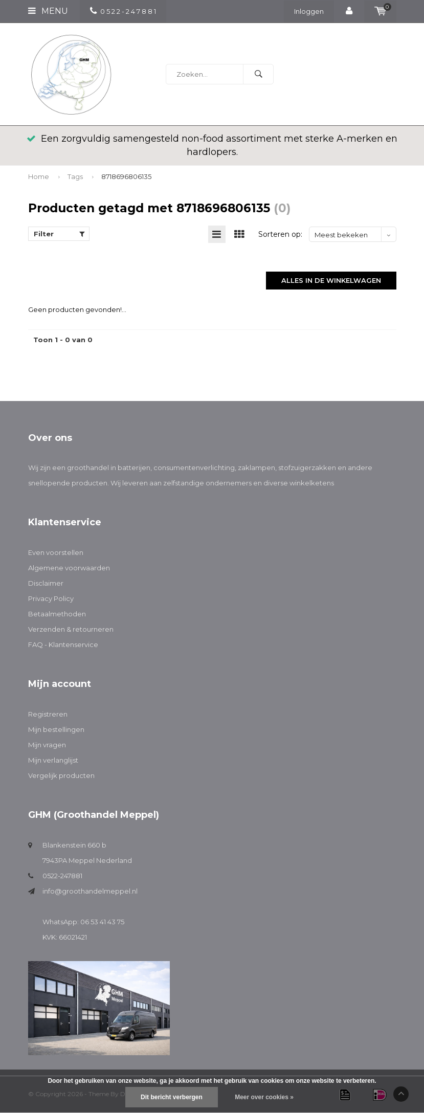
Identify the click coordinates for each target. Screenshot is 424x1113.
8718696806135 (126, 176)
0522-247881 (62, 876)
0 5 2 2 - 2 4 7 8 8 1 (123, 11)
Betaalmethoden (57, 614)
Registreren (48, 714)
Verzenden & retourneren (71, 630)
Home (38, 176)
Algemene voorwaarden (69, 568)
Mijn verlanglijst (53, 760)
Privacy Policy (51, 599)
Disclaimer (45, 584)
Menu (48, 11)
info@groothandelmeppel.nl (90, 891)
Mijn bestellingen (56, 730)
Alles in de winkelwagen (331, 281)
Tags (75, 176)
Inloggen (309, 11)
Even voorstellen (55, 553)
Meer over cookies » (264, 1097)
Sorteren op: (280, 234)
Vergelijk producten (61, 776)
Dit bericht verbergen (172, 1097)
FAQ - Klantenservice (63, 645)
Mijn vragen (47, 745)
